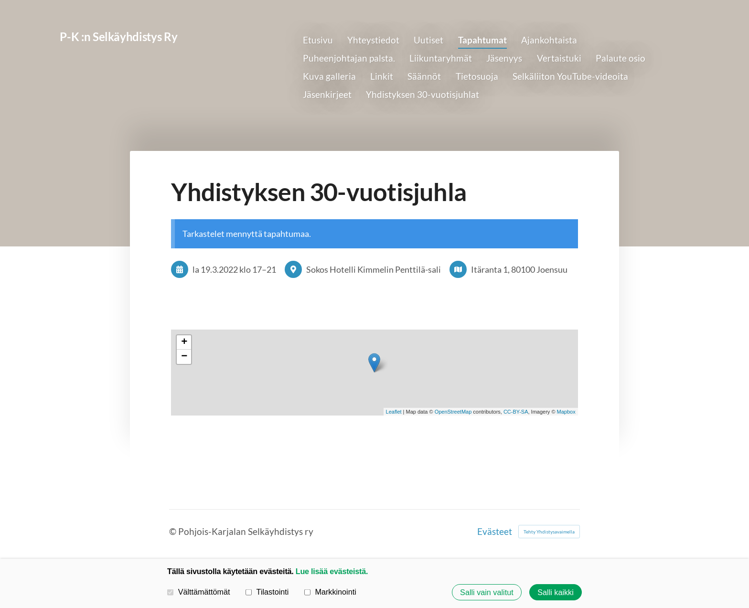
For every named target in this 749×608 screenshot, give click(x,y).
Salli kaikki (555, 592)
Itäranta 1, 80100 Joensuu (519, 269)
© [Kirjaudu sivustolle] (173, 531)
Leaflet (394, 412)
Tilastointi (267, 591)
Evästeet (494, 531)
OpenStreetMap (453, 412)
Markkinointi (330, 591)
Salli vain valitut (487, 592)
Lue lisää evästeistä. (332, 571)
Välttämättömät (198, 591)
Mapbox (566, 412)
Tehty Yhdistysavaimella (549, 531)
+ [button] (184, 342)
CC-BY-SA (515, 412)
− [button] (184, 357)
